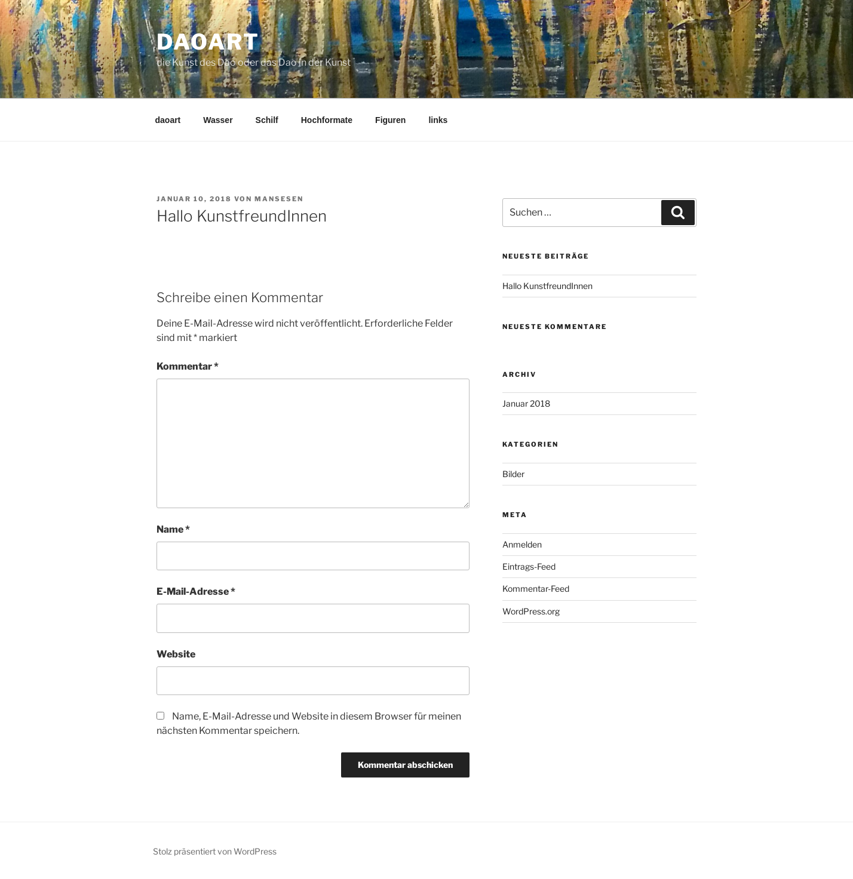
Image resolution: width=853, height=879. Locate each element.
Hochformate (326, 120)
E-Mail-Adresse (196, 591)
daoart (208, 42)
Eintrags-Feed (529, 566)
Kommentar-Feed (535, 588)
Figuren (390, 120)
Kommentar (188, 366)
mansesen (278, 199)
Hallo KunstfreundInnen (547, 286)
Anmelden (522, 544)
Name (173, 529)
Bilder (513, 474)
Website (176, 654)
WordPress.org (531, 611)
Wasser (217, 120)
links (437, 120)
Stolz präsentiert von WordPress (215, 851)
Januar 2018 (526, 403)
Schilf (267, 120)
